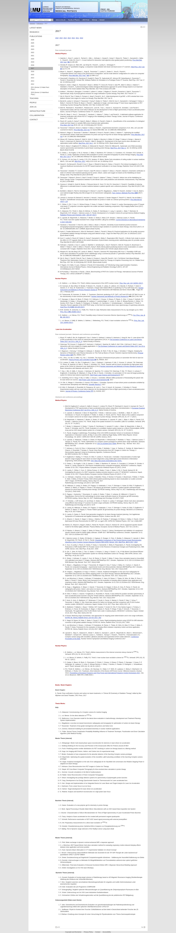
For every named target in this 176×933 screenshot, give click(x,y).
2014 (32, 78)
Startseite (32, 23)
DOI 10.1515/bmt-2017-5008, (107, 443)
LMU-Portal (85, 20)
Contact (34, 120)
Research (34, 32)
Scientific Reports (95, 384)
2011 (77, 38)
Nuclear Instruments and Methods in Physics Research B (109, 296)
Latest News (36, 28)
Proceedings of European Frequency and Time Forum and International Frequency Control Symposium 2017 (105, 673)
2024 (32, 46)
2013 (32, 81)
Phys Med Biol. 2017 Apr (82, 130)
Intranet (101, 20)
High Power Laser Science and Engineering (94, 380)
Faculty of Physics (74, 20)
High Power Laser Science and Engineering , (105, 375)
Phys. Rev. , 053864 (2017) (70, 312)
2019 (32, 62)
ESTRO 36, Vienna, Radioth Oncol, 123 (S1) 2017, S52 (83, 618)
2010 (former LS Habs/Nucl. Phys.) (40, 93)
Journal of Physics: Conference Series (79, 391)
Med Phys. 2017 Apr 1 (86, 143)
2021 (32, 56)
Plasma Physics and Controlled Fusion (82, 360)
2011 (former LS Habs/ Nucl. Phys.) (40, 88)
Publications (40, 23)
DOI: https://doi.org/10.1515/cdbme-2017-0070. (106, 461)
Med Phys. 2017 (80, 161)
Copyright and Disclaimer (73, 932)
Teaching (34, 98)
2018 (32, 65)
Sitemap (94, 20)
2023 (32, 49)
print (144, 27)
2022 (32, 52)
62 (88, 75)
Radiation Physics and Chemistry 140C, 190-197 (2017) (78, 215)
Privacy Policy (88, 932)
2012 (32, 84)
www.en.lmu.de (61, 20)
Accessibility (107, 932)
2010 (81, 38)
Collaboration (37, 115)
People (33, 103)
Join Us (33, 107)
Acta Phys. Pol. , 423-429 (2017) (72, 307)
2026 (32, 40)
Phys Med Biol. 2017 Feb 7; (78, 75)
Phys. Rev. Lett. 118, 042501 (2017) (131, 283)
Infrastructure (37, 111)
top (142, 927)
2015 (32, 75)
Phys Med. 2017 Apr (66, 125)
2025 (32, 43)
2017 (32, 68)
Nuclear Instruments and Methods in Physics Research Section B (121, 366)
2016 (32, 71)
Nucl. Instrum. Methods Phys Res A (125, 193)
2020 (32, 59)
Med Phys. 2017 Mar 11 (118, 148)
